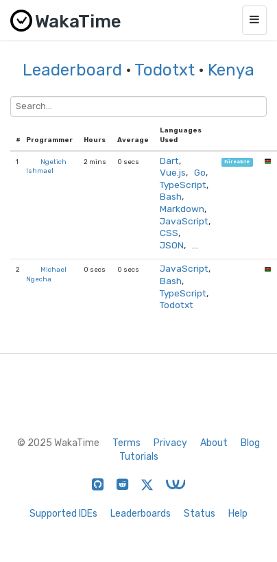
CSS (169, 232)
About (214, 443)
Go (200, 172)
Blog (250, 443)
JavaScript (184, 220)
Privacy (170, 443)
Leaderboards (140, 513)
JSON (172, 244)
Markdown (182, 208)
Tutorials (138, 457)
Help (238, 513)
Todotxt (164, 70)
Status (199, 513)
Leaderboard (72, 70)
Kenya (231, 70)
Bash (171, 196)
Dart (169, 160)
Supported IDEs (63, 513)
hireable (237, 162)
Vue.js (173, 172)
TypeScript (183, 184)
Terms (126, 443)
